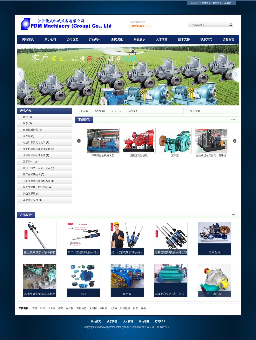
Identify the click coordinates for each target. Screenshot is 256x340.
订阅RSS (160, 321)
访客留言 (228, 39)
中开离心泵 (214, 294)
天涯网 (51, 308)
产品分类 (26, 110)
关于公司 (50, 39)
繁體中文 (217, 3)
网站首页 (28, 39)
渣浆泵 (175, 155)
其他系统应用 (32, 200)
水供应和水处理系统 (36, 155)
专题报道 (133, 111)
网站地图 (144, 321)
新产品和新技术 (33, 174)
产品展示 (95, 39)
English (227, 3)
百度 (34, 308)
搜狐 (60, 308)
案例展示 (139, 39)
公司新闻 (83, 111)
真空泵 (28, 136)
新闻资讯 (117, 39)
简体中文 (206, 3)
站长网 (70, 308)
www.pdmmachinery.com (115, 327)
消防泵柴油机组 (139, 155)
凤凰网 (93, 308)
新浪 (42, 308)
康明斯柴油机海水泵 (103, 155)
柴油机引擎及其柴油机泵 (38, 148)
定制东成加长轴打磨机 (37, 187)
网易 (143, 308)
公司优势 (72, 39)
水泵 (27, 117)
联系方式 (206, 39)
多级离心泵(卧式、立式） (171, 294)
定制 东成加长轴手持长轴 (171, 252)
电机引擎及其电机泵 (36, 142)
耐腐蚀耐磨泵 (32, 129)
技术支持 (184, 39)
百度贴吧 (81, 308)
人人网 (113, 308)
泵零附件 (30, 161)
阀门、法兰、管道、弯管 (38, 168)
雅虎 (135, 308)
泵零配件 (214, 252)
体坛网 (103, 308)
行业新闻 (100, 111)
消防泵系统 (31, 193)
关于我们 (112, 321)
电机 (83, 294)
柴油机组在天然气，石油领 (211, 155)
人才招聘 (161, 39)
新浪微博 (125, 308)
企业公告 (116, 111)
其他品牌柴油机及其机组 (40, 294)
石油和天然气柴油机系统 (38, 180)
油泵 (27, 123)
